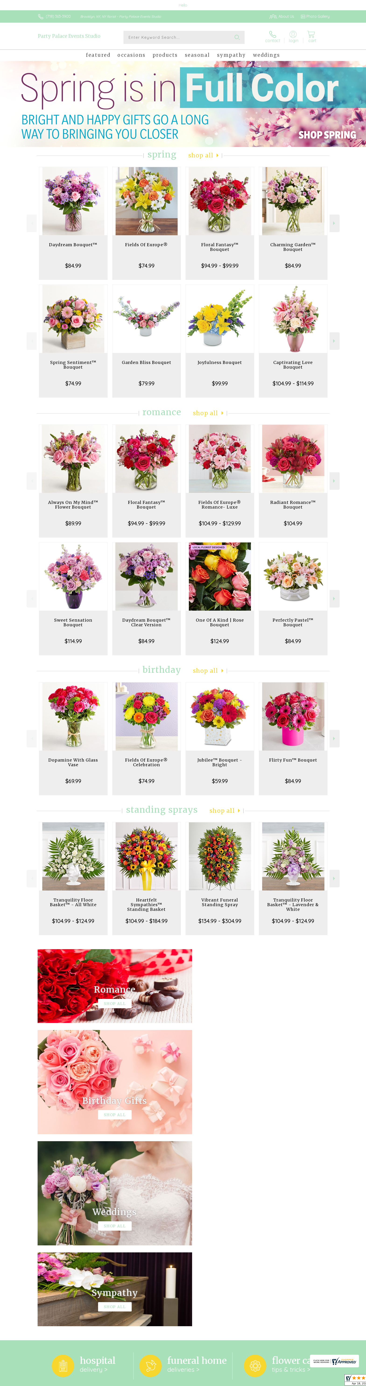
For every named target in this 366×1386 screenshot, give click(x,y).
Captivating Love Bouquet (293, 365)
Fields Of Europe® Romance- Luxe (219, 505)
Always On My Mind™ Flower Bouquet (73, 505)
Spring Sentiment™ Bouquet (73, 365)
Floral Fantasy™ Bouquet (220, 247)
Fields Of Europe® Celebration (146, 762)
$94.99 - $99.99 (220, 265)
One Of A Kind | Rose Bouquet (220, 622)
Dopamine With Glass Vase (73, 762)
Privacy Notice (255, 1381)
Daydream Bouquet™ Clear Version (146, 622)
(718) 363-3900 (58, 16)
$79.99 (147, 383)
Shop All (201, 155)
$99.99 (220, 383)
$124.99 (220, 641)
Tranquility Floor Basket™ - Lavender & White (293, 904)
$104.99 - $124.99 (73, 920)
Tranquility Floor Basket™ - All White (73, 902)
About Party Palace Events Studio (70, 1212)
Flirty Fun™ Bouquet (293, 760)
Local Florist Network (288, 1381)
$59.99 (220, 780)
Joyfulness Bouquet (220, 362)
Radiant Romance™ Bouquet (293, 505)
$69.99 (73, 780)
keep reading (206, 1221)
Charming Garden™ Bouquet (293, 247)
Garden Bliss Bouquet (146, 362)
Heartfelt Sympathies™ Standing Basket (146, 904)
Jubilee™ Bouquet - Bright (219, 762)
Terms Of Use (227, 1381)
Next (335, 223)
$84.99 (73, 265)
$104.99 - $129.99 (220, 523)
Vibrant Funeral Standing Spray (219, 902)
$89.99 (73, 523)
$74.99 (147, 265)
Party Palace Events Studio (69, 36)
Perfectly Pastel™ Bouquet (293, 622)
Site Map (317, 1381)
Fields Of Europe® (146, 244)
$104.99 (293, 523)
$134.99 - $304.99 (219, 920)
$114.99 (73, 641)
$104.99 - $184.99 (147, 920)
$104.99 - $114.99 (293, 383)
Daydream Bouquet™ (73, 244)
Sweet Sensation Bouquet (73, 622)
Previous (32, 223)
